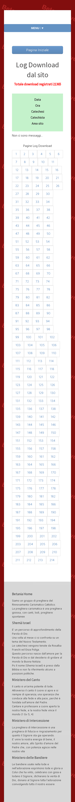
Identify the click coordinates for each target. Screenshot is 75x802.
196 (29, 528)
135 (17, 408)
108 (30, 353)
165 (41, 464)
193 (40, 520)
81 (38, 297)
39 (17, 217)
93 (37, 321)
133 (40, 400)
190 (53, 512)
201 (42, 536)
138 (53, 408)
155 (17, 448)
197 (41, 528)
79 (17, 297)
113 (40, 361)
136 (29, 408)
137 (41, 408)
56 (27, 249)
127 (17, 393)
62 (48, 257)
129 (41, 393)
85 (38, 305)
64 (27, 265)
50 (48, 233)
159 (17, 456)
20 (47, 178)
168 (29, 472)
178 (53, 488)
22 (17, 186)
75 (17, 289)
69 (38, 273)
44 (27, 225)
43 (17, 225)
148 (29, 432)
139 (17, 416)
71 (17, 281)
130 (52, 393)
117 (40, 369)
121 (41, 377)
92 (27, 321)
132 (29, 400)
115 (17, 369)
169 (41, 472)
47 (17, 233)
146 (53, 424)
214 (52, 560)
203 (18, 544)
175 (17, 488)
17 (17, 178)
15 (46, 170)
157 (41, 448)
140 (29, 416)
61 (38, 257)
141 (41, 416)
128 (29, 393)
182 (53, 496)
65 (38, 265)
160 (29, 456)
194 (52, 520)
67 (17, 273)
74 (48, 281)
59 (17, 257)
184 (29, 504)
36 (27, 209)
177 (41, 488)
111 (17, 361)
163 (17, 464)
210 (54, 552)
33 (37, 201)
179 (17, 496)
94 (48, 321)
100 (28, 337)
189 (41, 512)
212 (29, 560)
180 (29, 496)
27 (17, 193)
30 (48, 193)
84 (27, 305)
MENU (37, 28)
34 (48, 201)
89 (38, 313)
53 (37, 241)
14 (36, 170)
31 (17, 201)
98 (48, 329)
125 (41, 385)
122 (52, 377)
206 (54, 544)
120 (29, 377)
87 (17, 313)
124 (29, 385)
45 (38, 225)
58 (48, 249)
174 (52, 480)
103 (18, 345)
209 (42, 552)
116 (29, 369)
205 (42, 544)
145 (41, 424)
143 (17, 424)
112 (28, 361)
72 (27, 281)
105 (42, 345)
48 (27, 233)
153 (40, 440)
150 (53, 432)
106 (54, 345)
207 (18, 552)
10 (43, 162)
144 (29, 424)
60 (28, 257)
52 (27, 241)
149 (41, 432)
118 (52, 369)
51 (17, 241)
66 (48, 265)
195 (17, 528)
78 (48, 289)
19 (37, 178)
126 (52, 385)
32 (27, 201)
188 (29, 512)
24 (37, 186)
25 (47, 186)
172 (29, 480)
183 (17, 504)
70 (48, 273)
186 (53, 504)
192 (29, 520)
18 (27, 178)
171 (17, 480)
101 (40, 337)
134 (52, 400)
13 (26, 170)
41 (38, 217)
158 (53, 448)
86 (48, 305)
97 (38, 329)
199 (17, 536)
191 (17, 520)
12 (16, 170)
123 (17, 385)
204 (30, 544)
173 (40, 480)
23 (27, 186)
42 (48, 217)
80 (28, 297)
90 (48, 313)
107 (18, 353)
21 (57, 178)
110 (53, 353)
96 (27, 329)
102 (52, 337)
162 (53, 456)
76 (27, 289)
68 (27, 273)
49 (38, 233)
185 (41, 504)
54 (48, 241)
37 (38, 209)
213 (40, 560)
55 (17, 249)
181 (41, 496)
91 (17, 321)
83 (17, 305)
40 (28, 217)
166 (53, 464)
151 (17, 440)
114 (51, 361)
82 (48, 297)
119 (17, 377)
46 (48, 225)
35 (17, 209)
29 (37, 193)
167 (17, 472)
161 (41, 456)
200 (30, 536)
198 (53, 528)
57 (38, 249)
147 (17, 432)
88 (27, 313)
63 (17, 265)
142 (53, 416)
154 (52, 440)
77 (38, 289)
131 (17, 400)
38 (48, 209)
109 (42, 353)
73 (37, 281)
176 (29, 488)
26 (57, 186)
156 (29, 448)
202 (54, 536)
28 (27, 193)
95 (17, 329)
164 (29, 464)
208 (30, 552)
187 (17, 512)
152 (29, 440)
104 (30, 345)
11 (52, 162)
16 (56, 170)
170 (53, 472)
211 (17, 560)
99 (17, 337)
